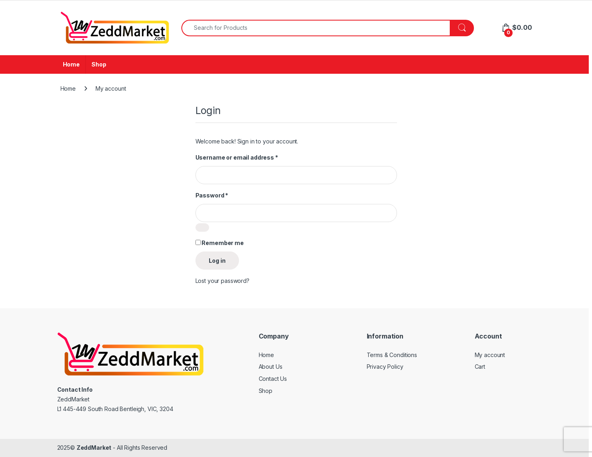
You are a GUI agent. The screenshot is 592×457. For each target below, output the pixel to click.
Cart (480, 366)
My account (490, 354)
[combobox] (316, 28)
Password (211, 195)
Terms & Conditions (392, 354)
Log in (217, 260)
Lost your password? (222, 280)
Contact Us (273, 378)
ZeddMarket (94, 447)
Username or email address (236, 157)
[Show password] (202, 227)
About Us (270, 366)
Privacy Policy (385, 366)
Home (71, 64)
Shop (98, 64)
